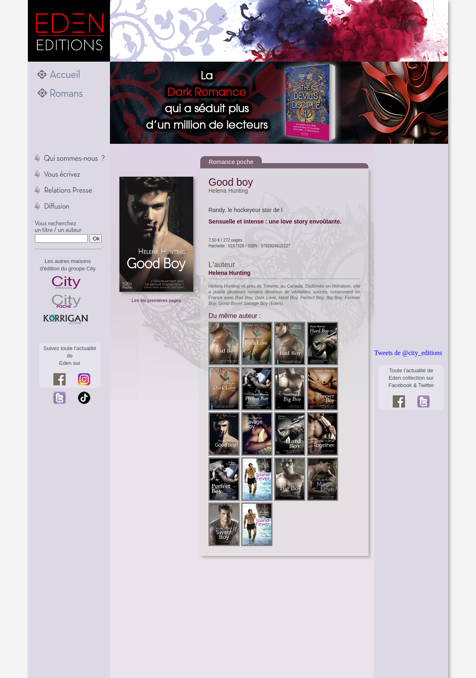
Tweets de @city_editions (408, 352)
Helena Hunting (228, 190)
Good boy (230, 182)
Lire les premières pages (156, 300)
